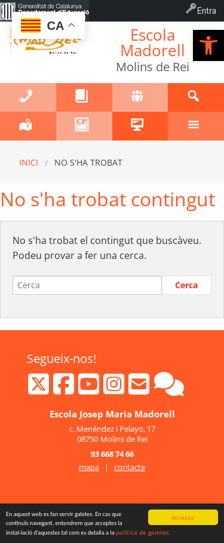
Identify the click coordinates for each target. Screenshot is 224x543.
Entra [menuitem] (206, 11)
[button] (208, 45)
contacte (129, 467)
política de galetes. (143, 532)
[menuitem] (44, 11)
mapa (89, 467)
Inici (28, 162)
